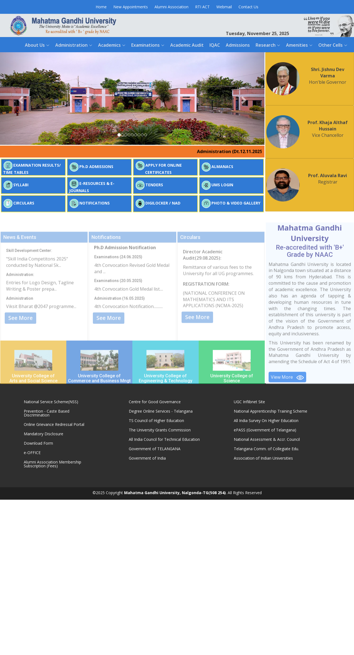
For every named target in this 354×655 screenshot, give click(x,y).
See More (20, 346)
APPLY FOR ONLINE (158, 168)
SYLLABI (15, 185)
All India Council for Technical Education (164, 439)
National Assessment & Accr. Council (267, 439)
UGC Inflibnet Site (249, 402)
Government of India (147, 458)
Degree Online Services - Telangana (161, 411)
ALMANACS (217, 167)
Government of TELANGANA (154, 449)
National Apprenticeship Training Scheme (270, 411)
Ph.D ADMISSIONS (91, 167)
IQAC (214, 45)
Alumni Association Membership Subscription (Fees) (52, 464)
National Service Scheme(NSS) (51, 402)
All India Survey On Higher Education (266, 421)
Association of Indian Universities (263, 458)
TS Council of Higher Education (156, 421)
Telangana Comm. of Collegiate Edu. (266, 449)
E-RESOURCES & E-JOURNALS (91, 186)
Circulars (190, 266)
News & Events (19, 266)
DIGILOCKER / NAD (157, 203)
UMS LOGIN (217, 185)
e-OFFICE (32, 453)
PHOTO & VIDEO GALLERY (230, 203)
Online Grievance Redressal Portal (54, 424)
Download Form (38, 443)
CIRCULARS (18, 203)
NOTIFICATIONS (89, 203)
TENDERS (149, 185)
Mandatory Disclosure (43, 434)
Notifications (106, 266)
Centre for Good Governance (155, 402)
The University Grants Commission (160, 430)
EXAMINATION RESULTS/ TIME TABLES (32, 168)
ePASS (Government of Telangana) (265, 430)
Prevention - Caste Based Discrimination (46, 413)
